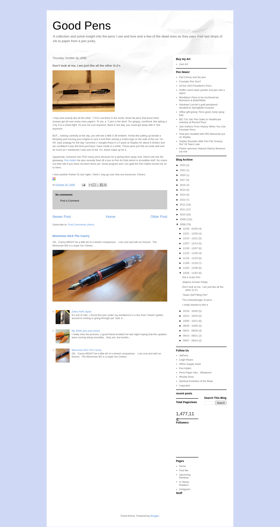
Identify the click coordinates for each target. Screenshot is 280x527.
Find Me (183, 470)
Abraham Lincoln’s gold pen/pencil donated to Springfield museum (198, 106)
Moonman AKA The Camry (71, 235)
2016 (183, 184)
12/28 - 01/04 (191, 228)
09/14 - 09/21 (191, 335)
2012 (183, 204)
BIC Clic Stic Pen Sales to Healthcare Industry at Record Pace (200, 121)
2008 (183, 224)
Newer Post (61, 217)
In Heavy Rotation (184, 483)
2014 (183, 194)
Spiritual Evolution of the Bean (196, 381)
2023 (183, 165)
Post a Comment (69, 200)
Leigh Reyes (186, 359)
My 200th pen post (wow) (86, 330)
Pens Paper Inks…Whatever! (195, 372)
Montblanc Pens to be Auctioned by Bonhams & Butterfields (199, 99)
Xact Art (183, 64)
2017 (183, 179)
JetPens (183, 355)
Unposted (184, 385)
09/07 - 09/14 (191, 340)
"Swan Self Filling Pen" (195, 294)
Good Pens (81, 25)
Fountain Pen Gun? (190, 81)
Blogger (154, 515)
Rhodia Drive (186, 376)
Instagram (184, 489)
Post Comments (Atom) (81, 224)
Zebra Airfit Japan (81, 311)
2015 (183, 189)
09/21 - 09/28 (191, 330)
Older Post (158, 217)
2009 (183, 219)
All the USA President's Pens (195, 85)
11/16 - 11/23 (191, 258)
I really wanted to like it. (195, 304)
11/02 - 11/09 (191, 267)
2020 (183, 175)
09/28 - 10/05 (191, 325)
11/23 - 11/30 (191, 253)
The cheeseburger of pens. (197, 299)
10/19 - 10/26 (191, 311)
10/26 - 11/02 (191, 272)
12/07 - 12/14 (191, 243)
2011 (183, 209)
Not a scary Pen (191, 277)
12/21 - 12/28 (191, 233)
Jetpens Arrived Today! (195, 282)
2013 (183, 199)
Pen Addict (70, 160)
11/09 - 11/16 (191, 263)
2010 (183, 214)
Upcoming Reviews (185, 476)
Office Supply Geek (190, 364)
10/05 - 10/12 (191, 320)
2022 (183, 170)
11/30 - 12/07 (191, 248)
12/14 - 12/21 (191, 238)
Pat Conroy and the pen (192, 77)
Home (111, 217)
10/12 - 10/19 (191, 315)
